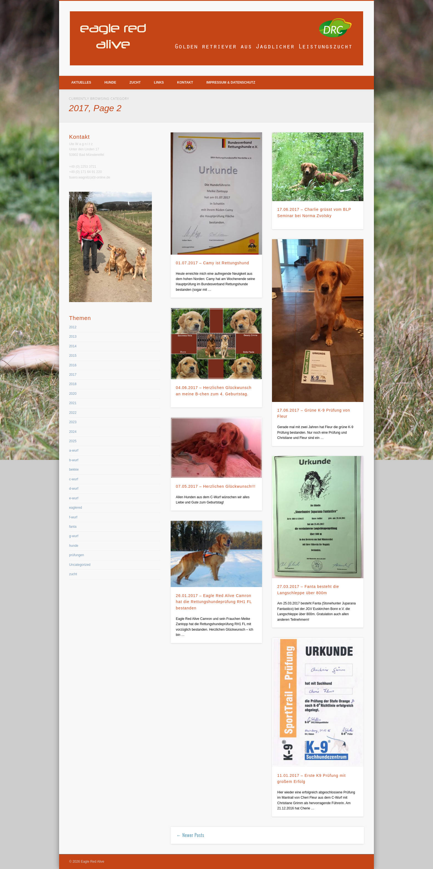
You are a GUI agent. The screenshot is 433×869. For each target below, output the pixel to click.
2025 (72, 441)
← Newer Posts (190, 835)
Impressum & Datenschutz (230, 82)
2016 (72, 365)
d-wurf (73, 489)
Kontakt (185, 82)
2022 (72, 413)
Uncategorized (79, 565)
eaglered (75, 508)
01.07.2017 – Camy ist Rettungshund (212, 263)
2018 (72, 384)
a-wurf (73, 450)
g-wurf (73, 536)
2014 (72, 346)
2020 (72, 394)
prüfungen (76, 555)
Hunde (110, 82)
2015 (72, 356)
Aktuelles (81, 82)
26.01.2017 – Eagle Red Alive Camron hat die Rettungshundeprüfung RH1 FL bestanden (214, 601)
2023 (72, 422)
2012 (72, 327)
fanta (72, 527)
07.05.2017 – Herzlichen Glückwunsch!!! (216, 486)
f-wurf (73, 517)
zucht (73, 574)
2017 (72, 375)
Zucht (135, 82)
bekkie (74, 469)
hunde (73, 546)
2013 (72, 336)
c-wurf (73, 479)
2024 (72, 432)
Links (159, 82)
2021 (72, 403)
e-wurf (73, 498)
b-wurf (73, 460)
